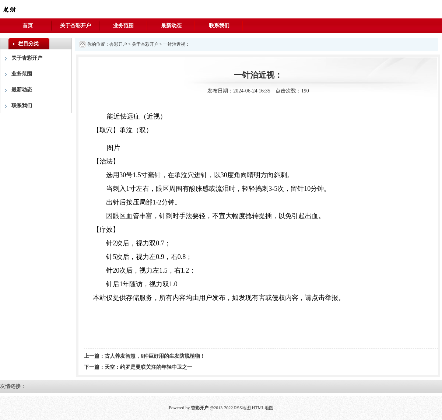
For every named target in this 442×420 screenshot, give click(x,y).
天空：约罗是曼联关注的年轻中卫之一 (148, 367)
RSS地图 (242, 407)
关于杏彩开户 (75, 25)
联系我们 (219, 25)
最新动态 (171, 25)
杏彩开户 (118, 44)
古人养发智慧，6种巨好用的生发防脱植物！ (155, 356)
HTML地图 (262, 407)
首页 (27, 25)
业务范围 (123, 25)
